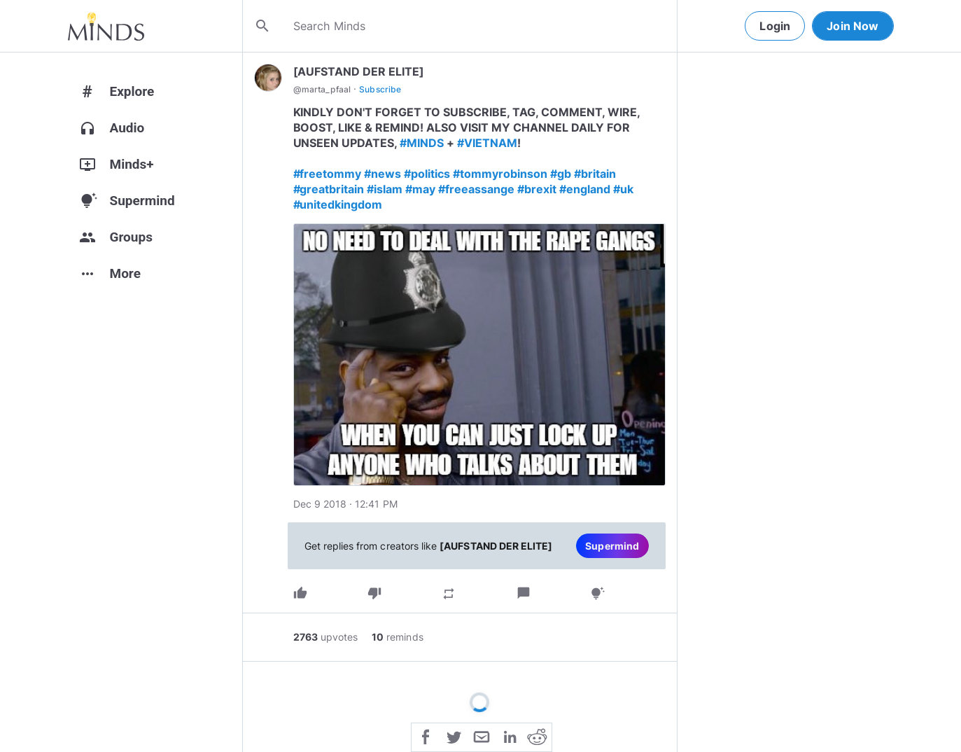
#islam (384, 189)
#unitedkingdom (338, 204)
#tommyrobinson (500, 174)
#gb (560, 174)
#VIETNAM (487, 143)
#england (584, 189)
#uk (623, 189)
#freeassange (476, 189)
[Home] (106, 26)
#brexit (536, 189)
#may (420, 189)
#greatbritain (329, 189)
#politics (427, 174)
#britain (595, 174)
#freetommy (327, 174)
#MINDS (422, 143)
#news (382, 174)
